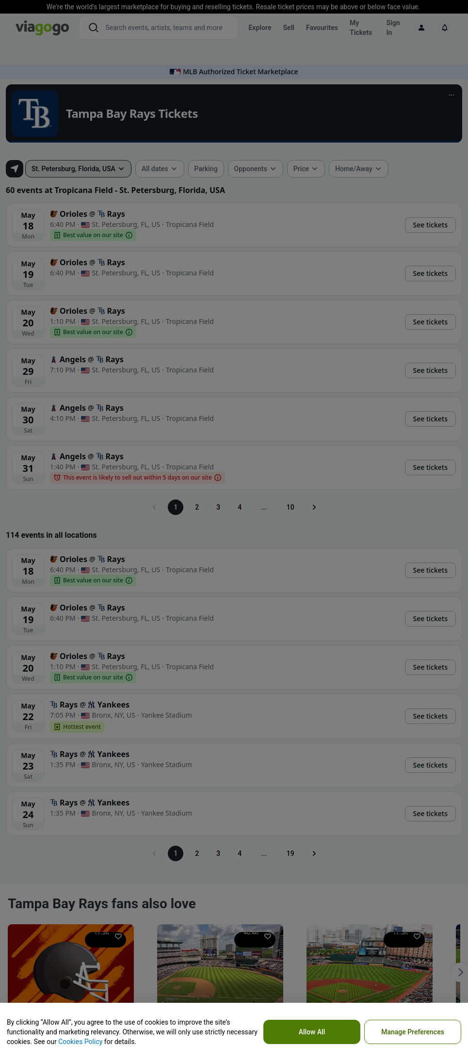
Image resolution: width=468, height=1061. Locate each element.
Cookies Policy (80, 1041)
